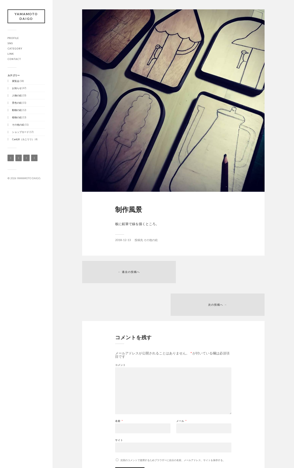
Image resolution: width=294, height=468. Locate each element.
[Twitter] (26, 158)
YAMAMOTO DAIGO (26, 16)
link (11, 53)
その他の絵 (18, 124)
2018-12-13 (123, 240)
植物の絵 (17, 117)
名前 (119, 389)
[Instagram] (11, 158)
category (15, 48)
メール (181, 389)
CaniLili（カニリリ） (23, 139)
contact (14, 59)
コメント (120, 333)
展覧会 (15, 81)
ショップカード (20, 132)
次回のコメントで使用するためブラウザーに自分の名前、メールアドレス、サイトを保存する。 (172, 428)
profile (13, 38)
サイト (119, 408)
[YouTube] (34, 158)
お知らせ (17, 88)
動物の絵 (17, 110)
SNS (10, 43)
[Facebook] (18, 158)
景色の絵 (17, 102)
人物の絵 (17, 95)
